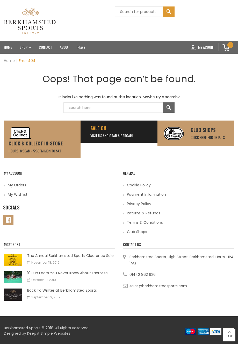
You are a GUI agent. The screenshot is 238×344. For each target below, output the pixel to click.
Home (8, 47)
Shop (25, 47)
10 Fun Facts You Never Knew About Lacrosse (67, 273)
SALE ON (98, 128)
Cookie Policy (139, 185)
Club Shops (203, 130)
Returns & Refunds (143, 213)
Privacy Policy (139, 203)
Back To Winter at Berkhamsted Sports (62, 290)
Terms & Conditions (145, 222)
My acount (203, 47)
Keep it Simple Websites (48, 333)
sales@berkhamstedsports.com (158, 286)
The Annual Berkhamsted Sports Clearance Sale (70, 255)
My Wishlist (17, 194)
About (65, 47)
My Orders (17, 185)
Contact (45, 47)
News (81, 47)
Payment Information (146, 194)
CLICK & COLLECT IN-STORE (36, 143)
